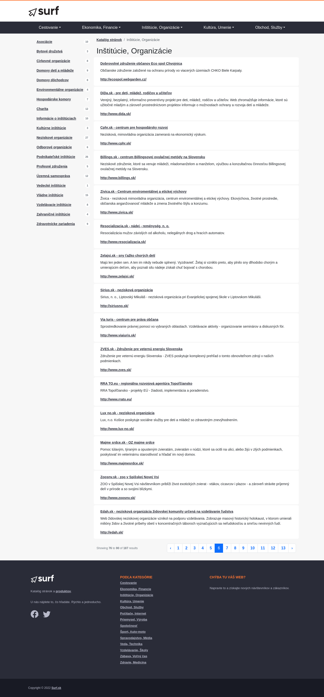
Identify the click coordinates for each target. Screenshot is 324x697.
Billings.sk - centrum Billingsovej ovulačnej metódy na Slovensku (152, 157)
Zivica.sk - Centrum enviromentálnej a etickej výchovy (143, 191)
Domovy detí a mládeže (55, 70)
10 (252, 548)
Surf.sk (56, 688)
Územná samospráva (53, 176)
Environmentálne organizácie (60, 90)
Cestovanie (48, 27)
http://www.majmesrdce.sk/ (122, 463)
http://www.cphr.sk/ (115, 143)
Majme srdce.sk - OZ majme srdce (127, 442)
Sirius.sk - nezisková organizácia (126, 290)
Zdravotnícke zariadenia (56, 224)
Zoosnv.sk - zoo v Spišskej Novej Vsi (129, 477)
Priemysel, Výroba (133, 619)
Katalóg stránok (109, 40)
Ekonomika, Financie (100, 27)
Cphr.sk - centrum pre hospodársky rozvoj (134, 127)
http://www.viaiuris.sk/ (118, 335)
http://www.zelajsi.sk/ (117, 276)
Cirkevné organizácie (53, 61)
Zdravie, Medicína (133, 662)
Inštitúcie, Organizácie (160, 27)
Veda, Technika (131, 644)
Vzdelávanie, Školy (134, 650)
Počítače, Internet (133, 613)
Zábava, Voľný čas (133, 656)
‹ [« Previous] (170, 548)
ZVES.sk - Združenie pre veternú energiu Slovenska (141, 349)
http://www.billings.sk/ (118, 178)
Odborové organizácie (54, 147)
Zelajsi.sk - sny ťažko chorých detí (127, 255)
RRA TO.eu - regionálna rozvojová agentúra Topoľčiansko (146, 383)
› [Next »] (292, 548)
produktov (63, 591)
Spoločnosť (129, 625)
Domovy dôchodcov (53, 80)
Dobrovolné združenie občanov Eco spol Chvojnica (141, 63)
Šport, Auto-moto (133, 631)
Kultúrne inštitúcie (51, 128)
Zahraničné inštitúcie (53, 214)
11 (263, 548)
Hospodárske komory (54, 99)
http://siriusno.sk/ (114, 306)
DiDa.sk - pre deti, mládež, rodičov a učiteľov (136, 93)
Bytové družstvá (50, 51)
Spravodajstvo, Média (136, 638)
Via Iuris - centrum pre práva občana (129, 319)
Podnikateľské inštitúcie (56, 157)
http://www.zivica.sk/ (116, 212)
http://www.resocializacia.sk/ (123, 242)
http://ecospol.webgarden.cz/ (123, 79)
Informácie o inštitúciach (56, 118)
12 (273, 548)
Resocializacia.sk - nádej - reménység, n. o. (134, 226)
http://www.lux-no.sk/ (117, 429)
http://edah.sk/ (111, 532)
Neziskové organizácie (54, 137)
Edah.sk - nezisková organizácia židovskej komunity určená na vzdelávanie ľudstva (166, 511)
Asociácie (44, 42)
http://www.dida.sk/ (115, 114)
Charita (42, 109)
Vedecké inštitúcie (51, 185)
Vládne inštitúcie (50, 195)
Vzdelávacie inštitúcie (54, 205)
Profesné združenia (52, 166)
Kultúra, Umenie (217, 27)
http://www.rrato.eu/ (116, 399)
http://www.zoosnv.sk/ (117, 498)
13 (283, 548)
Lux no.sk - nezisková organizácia (127, 413)
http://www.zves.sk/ (115, 370)
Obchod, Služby (268, 27)
